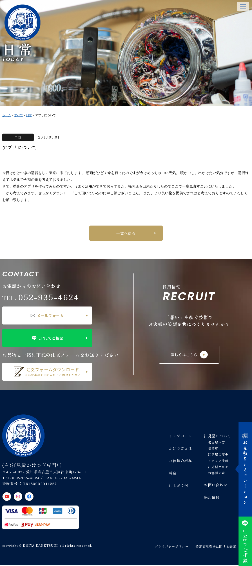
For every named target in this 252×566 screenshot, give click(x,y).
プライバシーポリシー (172, 547)
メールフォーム (47, 316)
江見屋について (217, 436)
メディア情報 (218, 461)
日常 (18, 137)
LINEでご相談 (47, 338)
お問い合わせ (215, 485)
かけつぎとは (180, 448)
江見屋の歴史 (218, 455)
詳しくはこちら (189, 355)
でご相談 (245, 541)
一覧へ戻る (126, 233)
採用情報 (211, 497)
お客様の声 (216, 473)
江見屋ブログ (218, 467)
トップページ (180, 436)
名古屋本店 (216, 443)
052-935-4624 (40, 297)
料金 (173, 473)
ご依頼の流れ (180, 461)
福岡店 (213, 449)
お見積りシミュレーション (245, 469)
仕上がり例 (178, 485)
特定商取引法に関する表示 (216, 547)
